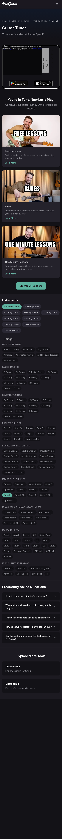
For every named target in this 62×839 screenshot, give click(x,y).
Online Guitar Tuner (20, 21)
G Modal (50, 551)
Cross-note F (42, 518)
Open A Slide (35, 484)
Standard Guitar (40, 21)
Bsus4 (26, 535)
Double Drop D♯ (46, 467)
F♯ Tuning (20, 372)
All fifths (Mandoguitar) (48, 355)
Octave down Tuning (13, 416)
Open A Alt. (20, 484)
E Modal (38, 551)
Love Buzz (37, 574)
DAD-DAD (21, 568)
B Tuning (33, 377)
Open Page (45, 535)
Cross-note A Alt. (27, 512)
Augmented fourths (24, 355)
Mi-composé (22, 574)
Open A (7, 484)
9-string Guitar (11, 318)
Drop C (29, 428)
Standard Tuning (11, 349)
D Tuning (21, 383)
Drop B (40, 428)
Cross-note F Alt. (11, 523)
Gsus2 (52, 546)
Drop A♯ (51, 428)
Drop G (29, 433)
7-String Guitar (31, 312)
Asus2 (6, 535)
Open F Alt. (20, 495)
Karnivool (8, 574)
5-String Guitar (11, 312)
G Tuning (8, 411)
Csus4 (16, 540)
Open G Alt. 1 (46, 495)
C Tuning (45, 377)
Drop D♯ (18, 439)
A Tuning (8, 377)
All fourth (8, 355)
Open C (21, 490)
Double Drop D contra (14, 472)
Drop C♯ (18, 428)
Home (4, 21)
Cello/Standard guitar (39, 568)
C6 (34, 535)
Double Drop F (10, 467)
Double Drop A (46, 456)
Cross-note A (10, 512)
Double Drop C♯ (29, 451)
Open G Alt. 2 (10, 500)
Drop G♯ (18, 433)
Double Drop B (10, 456)
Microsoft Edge (8, 50)
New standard (10, 360)
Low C (46, 540)
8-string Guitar (50, 312)
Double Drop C (47, 451)
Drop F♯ (40, 433)
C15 (37, 540)
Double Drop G (29, 461)
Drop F (51, 433)
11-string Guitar (11, 324)
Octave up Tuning (12, 388)
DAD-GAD (8, 568)
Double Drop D (10, 451)
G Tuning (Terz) (36, 372)
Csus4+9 (28, 540)
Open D (32, 490)
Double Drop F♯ (47, 461)
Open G (32, 495)
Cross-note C (45, 512)
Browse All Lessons (31, 285)
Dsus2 (6, 546)
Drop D (7, 428)
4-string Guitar (32, 306)
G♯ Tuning (52, 372)
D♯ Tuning (34, 383)
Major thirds (43, 349)
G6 (44, 546)
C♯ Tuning (8, 383)
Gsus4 (6, 551)
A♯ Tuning (20, 377)
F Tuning (8, 372)
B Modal (7, 556)
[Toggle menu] (57, 4)
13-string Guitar (11, 330)
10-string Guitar (31, 318)
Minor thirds (28, 349)
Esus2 (26, 546)
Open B (48, 484)
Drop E (7, 439)
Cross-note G (29, 523)
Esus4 (35, 546)
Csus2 (6, 540)
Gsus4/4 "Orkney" (22, 551)
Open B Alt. (9, 490)
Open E (44, 490)
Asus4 (16, 535)
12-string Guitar (31, 324)
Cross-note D (10, 518)
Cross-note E (26, 518)
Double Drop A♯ (28, 456)
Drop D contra (32, 439)
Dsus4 (16, 546)
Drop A (7, 433)
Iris (47, 574)
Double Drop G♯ (11, 461)
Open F (7, 495)
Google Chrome (37, 48)
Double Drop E (28, 467)
